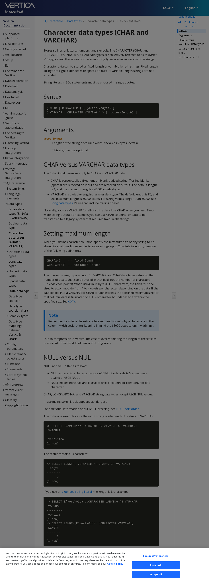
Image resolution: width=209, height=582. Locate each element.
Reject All (155, 569)
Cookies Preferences (155, 560)
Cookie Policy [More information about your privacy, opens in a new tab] (115, 568)
